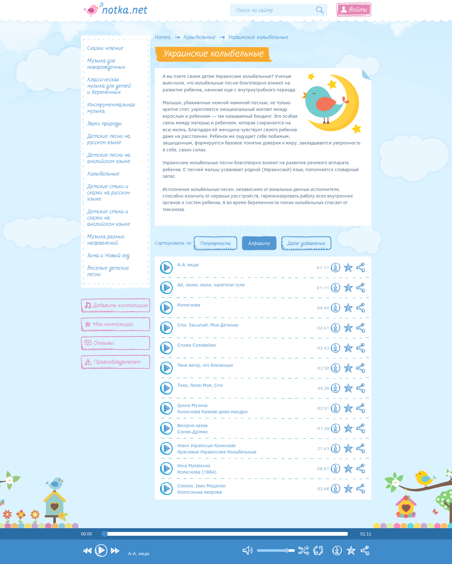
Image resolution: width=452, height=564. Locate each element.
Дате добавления (306, 243)
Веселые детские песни (108, 271)
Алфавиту (259, 243)
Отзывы (99, 343)
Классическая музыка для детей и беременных (109, 86)
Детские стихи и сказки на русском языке (108, 193)
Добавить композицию (116, 305)
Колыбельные (199, 38)
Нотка (163, 38)
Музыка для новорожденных (106, 64)
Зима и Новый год (108, 256)
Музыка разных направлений (106, 240)
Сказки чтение (105, 49)
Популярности (215, 243)
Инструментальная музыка (111, 108)
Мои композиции (109, 324)
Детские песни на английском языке (108, 158)
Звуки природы (104, 124)
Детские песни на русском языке (108, 139)
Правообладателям (112, 362)
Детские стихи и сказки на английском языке (108, 218)
